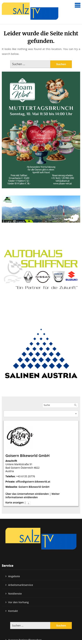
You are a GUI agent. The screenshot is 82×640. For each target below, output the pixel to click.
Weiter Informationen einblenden (32, 495)
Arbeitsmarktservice (20, 585)
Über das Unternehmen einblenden (27, 494)
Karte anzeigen (14, 502)
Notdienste (15, 593)
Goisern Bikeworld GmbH (34, 486)
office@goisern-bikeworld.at (33, 481)
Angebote (14, 576)
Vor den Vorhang (18, 602)
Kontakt (13, 611)
